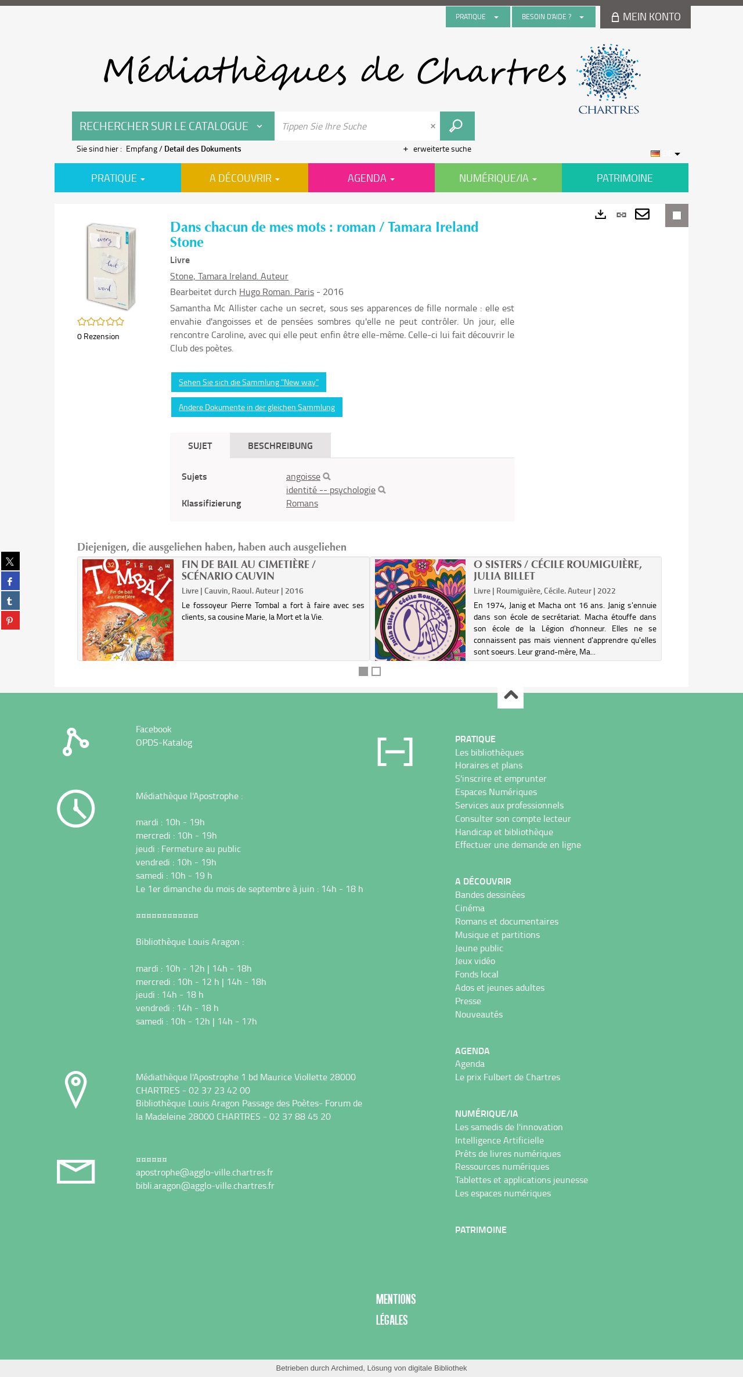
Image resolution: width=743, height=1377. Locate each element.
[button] (112, 263)
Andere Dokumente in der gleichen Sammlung (257, 406)
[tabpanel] (342, 490)
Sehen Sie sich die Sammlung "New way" (249, 381)
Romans (302, 503)
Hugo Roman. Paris (276, 291)
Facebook (154, 728)
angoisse (303, 476)
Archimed (347, 1368)
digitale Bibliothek (437, 1368)
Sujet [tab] (200, 445)
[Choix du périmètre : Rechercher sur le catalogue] (173, 126)
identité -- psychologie (331, 489)
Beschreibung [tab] (280, 445)
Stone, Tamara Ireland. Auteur (229, 275)
